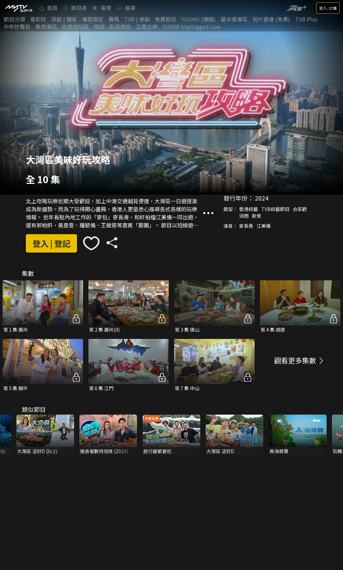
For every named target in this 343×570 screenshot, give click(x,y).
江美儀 (264, 226)
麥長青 (246, 226)
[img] (18, 8)
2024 (261, 198)
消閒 (244, 216)
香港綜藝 (248, 209)
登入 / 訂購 (328, 8)
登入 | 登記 (51, 243)
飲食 (256, 216)
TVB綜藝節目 (275, 209)
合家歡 (300, 209)
